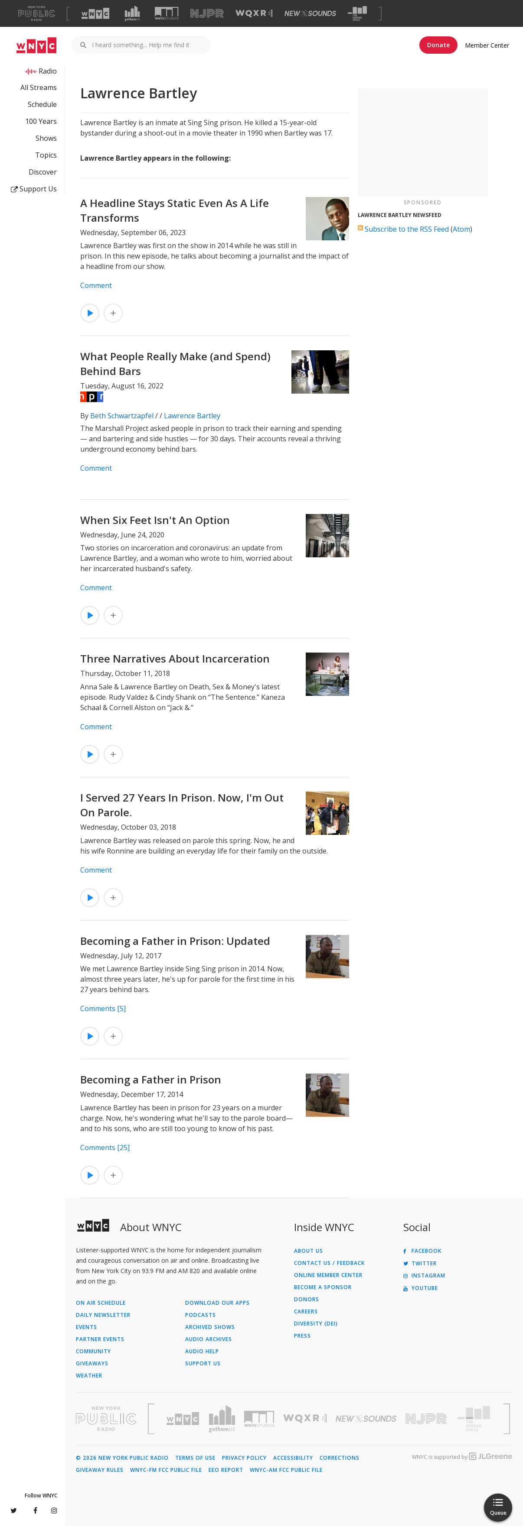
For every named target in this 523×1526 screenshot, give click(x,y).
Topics (46, 155)
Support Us (34, 189)
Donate (438, 45)
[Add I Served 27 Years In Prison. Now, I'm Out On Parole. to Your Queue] (113, 897)
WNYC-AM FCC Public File (286, 1470)
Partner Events (100, 1339)
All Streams (38, 87)
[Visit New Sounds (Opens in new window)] (310, 13)
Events (86, 1327)
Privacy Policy (244, 1458)
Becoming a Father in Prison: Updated (175, 941)
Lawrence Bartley (192, 415)
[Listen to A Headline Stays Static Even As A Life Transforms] (89, 313)
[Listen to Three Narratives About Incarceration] (89, 754)
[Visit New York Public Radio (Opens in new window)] (106, 1418)
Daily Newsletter (103, 1315)
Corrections (340, 1458)
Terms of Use (195, 1458)
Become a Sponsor (323, 1287)
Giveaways (92, 1363)
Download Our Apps (217, 1303)
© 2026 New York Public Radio (122, 1458)
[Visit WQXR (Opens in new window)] (253, 14)
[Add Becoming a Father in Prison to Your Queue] (113, 1175)
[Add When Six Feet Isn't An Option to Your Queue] (113, 615)
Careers (306, 1311)
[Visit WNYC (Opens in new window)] (95, 13)
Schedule (42, 104)
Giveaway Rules (100, 1470)
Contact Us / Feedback (329, 1263)
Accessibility (293, 1458)
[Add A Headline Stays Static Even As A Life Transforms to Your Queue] (113, 313)
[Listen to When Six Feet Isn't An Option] (89, 615)
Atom (461, 229)
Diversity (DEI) (316, 1323)
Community (93, 1351)
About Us (308, 1251)
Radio (48, 71)
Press (302, 1335)
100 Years (41, 121)
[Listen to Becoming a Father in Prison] (89, 1175)
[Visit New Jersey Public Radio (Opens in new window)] (427, 1418)
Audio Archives (208, 1339)
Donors (306, 1299)
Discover (43, 172)
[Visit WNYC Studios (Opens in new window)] (167, 13)
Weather (89, 1375)
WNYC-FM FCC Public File (166, 1470)
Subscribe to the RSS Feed (407, 229)
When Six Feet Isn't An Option (155, 520)
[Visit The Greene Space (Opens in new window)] (357, 13)
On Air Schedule (101, 1303)
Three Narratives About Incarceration (175, 658)
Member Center (487, 45)
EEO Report (226, 1470)
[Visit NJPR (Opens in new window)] (207, 13)
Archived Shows (210, 1327)
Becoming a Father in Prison (150, 1079)
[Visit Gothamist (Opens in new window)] (132, 13)
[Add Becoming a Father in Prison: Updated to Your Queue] (113, 1036)
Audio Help (202, 1351)
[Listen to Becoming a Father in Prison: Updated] (89, 1036)
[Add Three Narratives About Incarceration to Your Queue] (113, 754)
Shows (46, 138)
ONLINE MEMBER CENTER (328, 1275)
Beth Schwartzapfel (122, 415)
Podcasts (200, 1315)
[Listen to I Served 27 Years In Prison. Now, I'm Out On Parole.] (89, 897)
